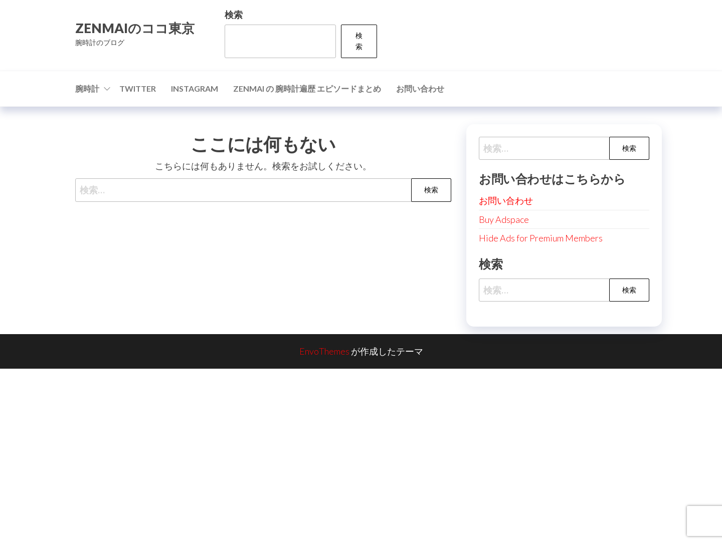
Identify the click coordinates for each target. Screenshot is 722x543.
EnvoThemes (324, 351)
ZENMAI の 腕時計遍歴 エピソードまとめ (307, 88)
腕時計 (87, 88)
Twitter (137, 88)
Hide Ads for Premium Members (541, 237)
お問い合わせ (420, 88)
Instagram (194, 88)
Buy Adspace (504, 219)
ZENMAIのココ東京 (135, 28)
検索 (234, 14)
